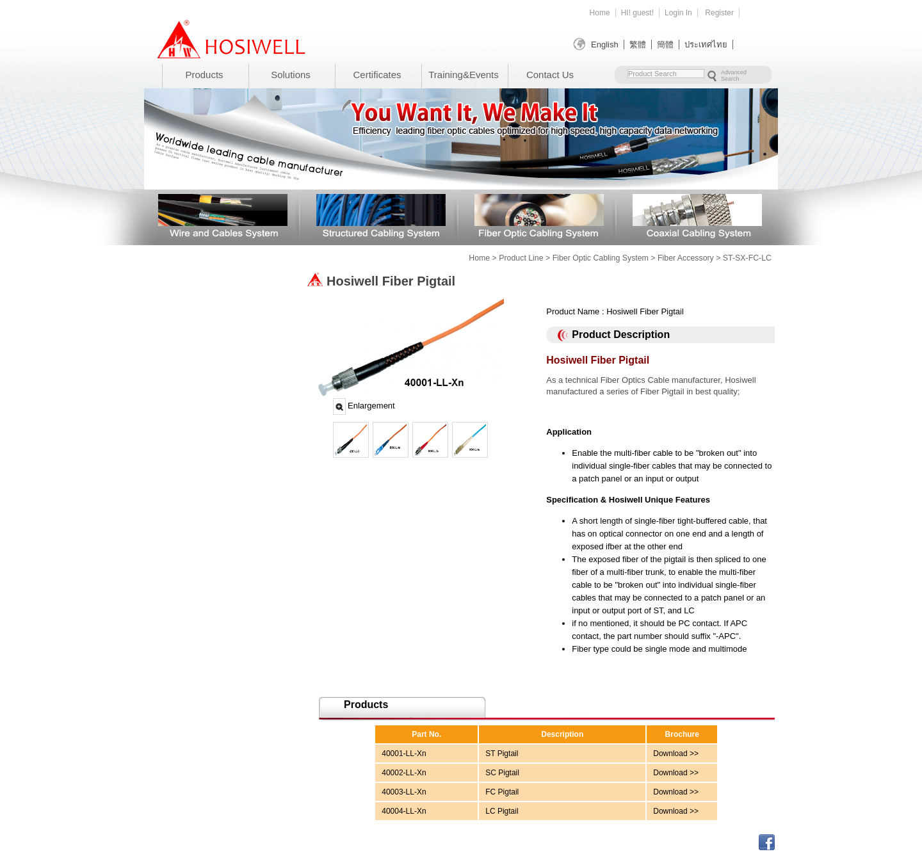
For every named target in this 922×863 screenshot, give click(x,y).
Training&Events (463, 74)
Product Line (521, 258)
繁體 (637, 44)
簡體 (665, 44)
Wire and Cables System (223, 215)
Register (719, 12)
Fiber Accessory (686, 258)
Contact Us (550, 74)
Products (204, 74)
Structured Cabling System (381, 215)
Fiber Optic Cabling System (539, 215)
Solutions (291, 74)
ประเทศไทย (705, 44)
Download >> (676, 753)
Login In (678, 12)
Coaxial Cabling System (697, 215)
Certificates (377, 74)
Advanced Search (734, 75)
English (605, 44)
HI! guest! (637, 12)
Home (600, 12)
